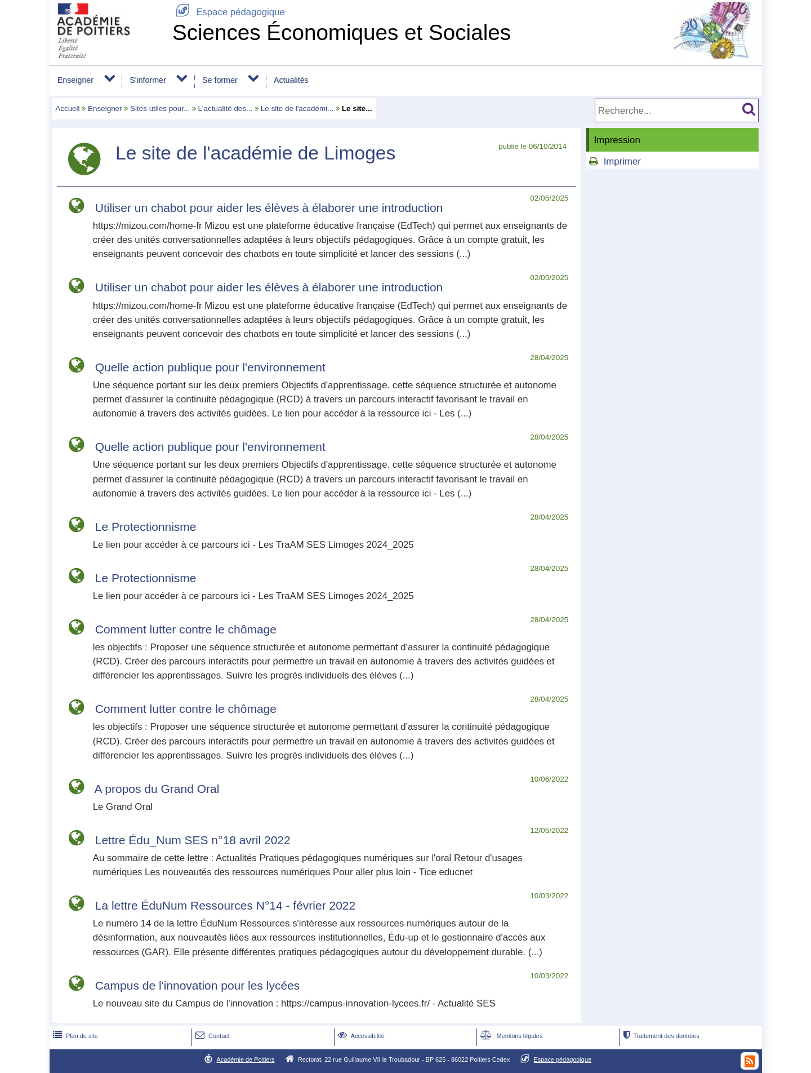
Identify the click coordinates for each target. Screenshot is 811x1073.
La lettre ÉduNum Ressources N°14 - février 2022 (225, 905)
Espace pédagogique (228, 12)
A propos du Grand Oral (157, 788)
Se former (220, 80)
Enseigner (75, 80)
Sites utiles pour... (160, 108)
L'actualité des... (225, 108)
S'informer (148, 80)
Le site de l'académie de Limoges (255, 153)
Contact (211, 1035)
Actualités (291, 80)
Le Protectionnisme (146, 526)
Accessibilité (360, 1035)
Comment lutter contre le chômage (186, 629)
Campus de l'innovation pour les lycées (197, 985)
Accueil (67, 108)
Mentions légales (510, 1035)
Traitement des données (660, 1035)
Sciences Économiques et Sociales (341, 32)
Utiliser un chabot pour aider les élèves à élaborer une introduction (269, 207)
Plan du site (74, 1035)
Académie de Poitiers (245, 1059)
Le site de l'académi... (297, 108)
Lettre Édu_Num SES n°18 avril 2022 (193, 839)
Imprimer (622, 161)
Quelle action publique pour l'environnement (210, 367)
